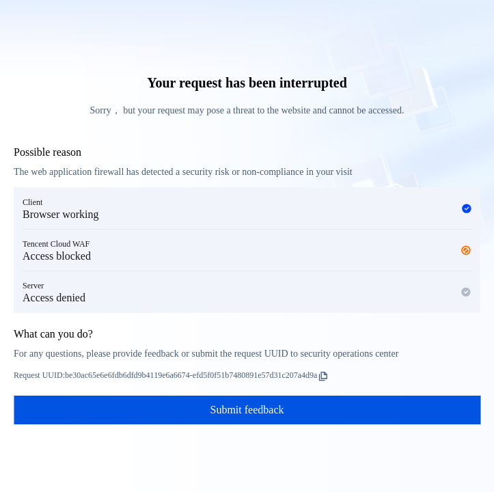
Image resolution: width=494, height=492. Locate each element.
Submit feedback (247, 409)
